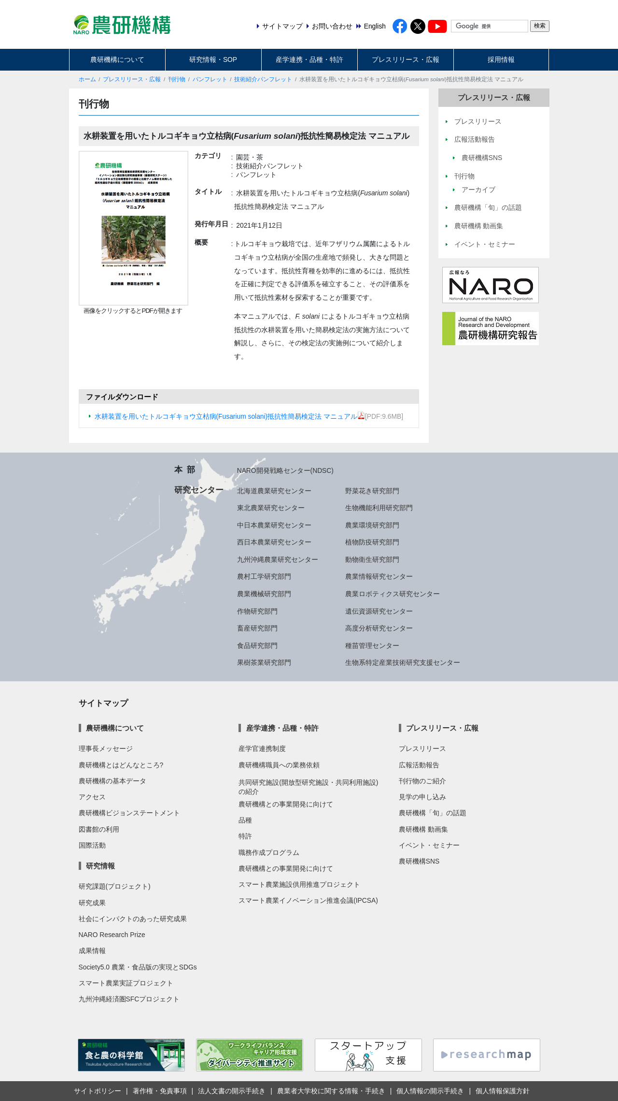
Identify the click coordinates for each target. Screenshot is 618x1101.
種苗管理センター (372, 645)
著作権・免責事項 (160, 1091)
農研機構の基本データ (112, 781)
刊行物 (176, 79)
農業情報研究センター (379, 576)
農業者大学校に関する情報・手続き (331, 1091)
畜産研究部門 (257, 628)
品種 (245, 820)
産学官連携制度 (262, 748)
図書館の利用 (99, 829)
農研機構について (117, 59)
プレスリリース (422, 748)
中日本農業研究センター (274, 525)
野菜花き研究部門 (372, 491)
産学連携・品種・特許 (309, 59)
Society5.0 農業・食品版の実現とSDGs (138, 967)
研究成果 (92, 903)
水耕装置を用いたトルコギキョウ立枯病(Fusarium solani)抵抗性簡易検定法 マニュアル (230, 416)
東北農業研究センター (271, 508)
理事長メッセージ (106, 748)
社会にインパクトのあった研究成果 (133, 919)
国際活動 (92, 845)
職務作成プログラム (269, 852)
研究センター (199, 490)
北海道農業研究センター (274, 491)
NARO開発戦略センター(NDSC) (285, 470)
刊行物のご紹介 (422, 781)
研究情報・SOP (213, 59)
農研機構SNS (419, 861)
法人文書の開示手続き (232, 1091)
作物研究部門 (257, 611)
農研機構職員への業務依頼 (279, 765)
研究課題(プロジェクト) (115, 886)
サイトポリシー (97, 1091)
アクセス (92, 797)
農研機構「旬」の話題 (432, 813)
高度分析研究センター (379, 628)
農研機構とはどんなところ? (121, 765)
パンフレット (210, 79)
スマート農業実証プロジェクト (126, 983)
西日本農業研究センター (274, 542)
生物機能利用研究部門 (379, 508)
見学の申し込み (422, 797)
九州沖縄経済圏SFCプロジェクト (129, 999)
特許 (245, 836)
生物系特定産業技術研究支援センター (402, 662)
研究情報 (100, 866)
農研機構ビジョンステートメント (129, 813)
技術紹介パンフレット (263, 79)
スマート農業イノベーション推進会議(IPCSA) (308, 900)
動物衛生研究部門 (372, 559)
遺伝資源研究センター (379, 611)
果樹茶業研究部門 (264, 662)
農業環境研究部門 (372, 525)
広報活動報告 (419, 765)
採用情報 (501, 59)
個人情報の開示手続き (430, 1091)
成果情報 (92, 950)
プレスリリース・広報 (405, 59)
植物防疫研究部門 (372, 542)
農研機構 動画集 (423, 829)
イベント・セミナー (429, 845)
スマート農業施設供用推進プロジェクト (299, 884)
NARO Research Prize (112, 935)
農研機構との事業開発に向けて (286, 804)
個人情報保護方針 (503, 1091)
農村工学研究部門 (264, 576)
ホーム (87, 79)
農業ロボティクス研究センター (392, 594)
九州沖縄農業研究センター (277, 559)
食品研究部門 (257, 645)
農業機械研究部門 (264, 594)
